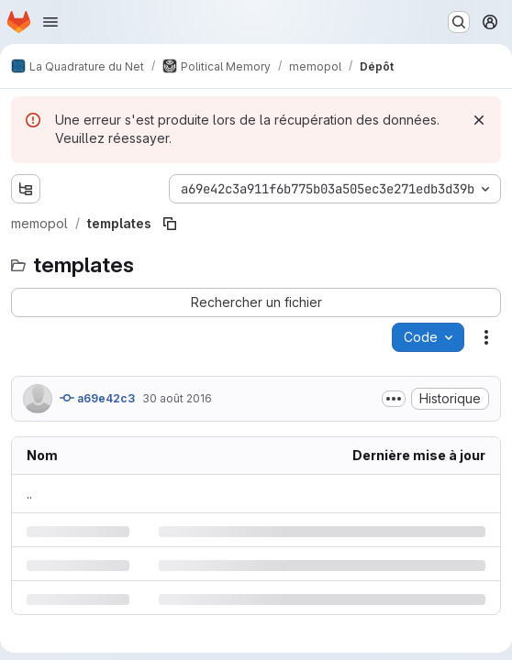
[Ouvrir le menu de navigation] (50, 22)
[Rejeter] (479, 120)
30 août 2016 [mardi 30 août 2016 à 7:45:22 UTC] (177, 398)
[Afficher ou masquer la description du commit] (394, 398)
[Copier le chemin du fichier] (169, 223)
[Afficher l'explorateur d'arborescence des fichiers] (25, 189)
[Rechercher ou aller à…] (459, 22)
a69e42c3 (97, 397)
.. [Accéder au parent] (29, 493)
